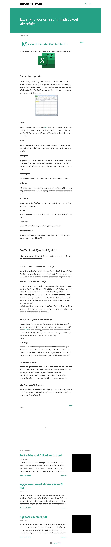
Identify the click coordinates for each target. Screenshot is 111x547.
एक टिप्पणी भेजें (28, 475)
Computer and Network (31, 4)
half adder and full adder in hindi (41, 455)
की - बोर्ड (26, 330)
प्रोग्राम (45, 127)
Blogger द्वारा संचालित (55, 543)
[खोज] (85, 4)
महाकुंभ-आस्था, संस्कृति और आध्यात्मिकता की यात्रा (41, 486)
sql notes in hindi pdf (33, 517)
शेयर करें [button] (81, 42)
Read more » (64, 475)
